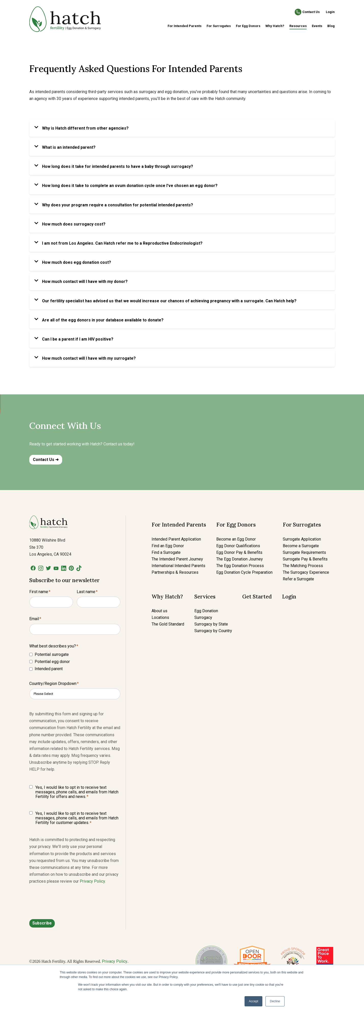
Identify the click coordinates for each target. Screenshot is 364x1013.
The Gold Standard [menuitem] (168, 624)
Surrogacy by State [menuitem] (211, 624)
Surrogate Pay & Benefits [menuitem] (305, 559)
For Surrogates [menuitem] (219, 26)
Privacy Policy (92, 881)
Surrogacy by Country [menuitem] (213, 630)
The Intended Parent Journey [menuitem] (177, 559)
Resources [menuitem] (298, 26)
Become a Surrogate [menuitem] (301, 545)
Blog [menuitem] (331, 26)
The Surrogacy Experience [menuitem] (306, 572)
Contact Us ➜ (46, 459)
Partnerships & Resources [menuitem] (175, 572)
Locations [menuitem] (160, 617)
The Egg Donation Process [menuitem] (240, 565)
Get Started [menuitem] (257, 596)
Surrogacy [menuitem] (203, 617)
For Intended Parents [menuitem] (184, 26)
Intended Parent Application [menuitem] (176, 539)
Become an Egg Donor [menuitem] (236, 539)
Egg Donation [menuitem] (206, 610)
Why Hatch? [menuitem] (274, 26)
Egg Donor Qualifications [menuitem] (238, 545)
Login (330, 12)
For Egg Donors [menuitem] (248, 26)
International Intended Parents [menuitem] (178, 565)
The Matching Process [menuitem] (303, 565)
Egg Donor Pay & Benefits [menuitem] (239, 552)
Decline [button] (275, 1001)
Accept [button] (253, 1001)
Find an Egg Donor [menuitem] (168, 545)
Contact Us (311, 12)
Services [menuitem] (204, 596)
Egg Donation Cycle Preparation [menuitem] (244, 572)
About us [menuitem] (159, 610)
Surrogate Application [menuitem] (302, 539)
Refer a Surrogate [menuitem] (298, 579)
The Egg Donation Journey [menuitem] (239, 559)
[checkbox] (74, 661)
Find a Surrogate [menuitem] (166, 552)
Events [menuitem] (317, 26)
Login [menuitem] (289, 596)
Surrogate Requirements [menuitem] (304, 552)
